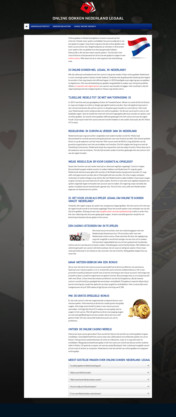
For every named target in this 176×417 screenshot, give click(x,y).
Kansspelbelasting (62, 26)
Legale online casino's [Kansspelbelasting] (85, 26)
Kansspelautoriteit (40, 26)
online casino (74, 58)
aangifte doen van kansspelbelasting (115, 211)
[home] (26, 26)
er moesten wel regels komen (86, 86)
